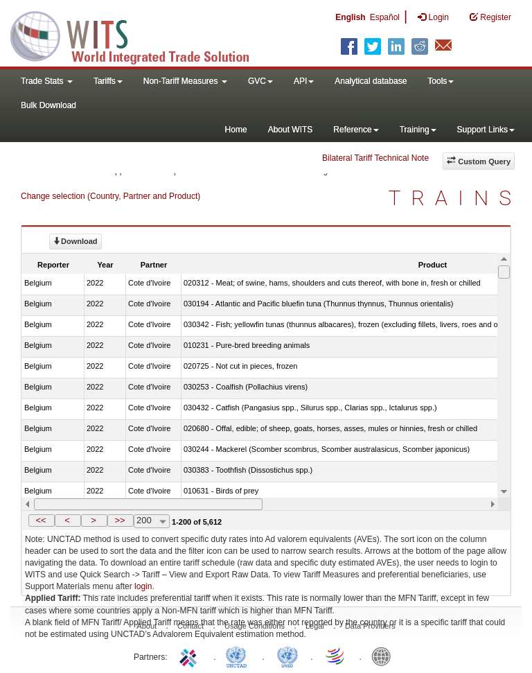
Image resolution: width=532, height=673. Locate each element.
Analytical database (371, 81)
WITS (138, 34)
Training (418, 129)
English (350, 17)
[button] (41, 520)
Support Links (486, 129)
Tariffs (108, 81)
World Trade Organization (336, 656)
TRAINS (455, 198)
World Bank (384, 656)
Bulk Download (48, 105)
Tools (440, 81)
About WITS (290, 129)
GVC (260, 81)
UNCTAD (239, 656)
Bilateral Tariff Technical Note (375, 158)
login (143, 586)
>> (119, 520)
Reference (355, 129)
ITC (190, 656)
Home (236, 129)
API (304, 81)
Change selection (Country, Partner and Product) (110, 196)
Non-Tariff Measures (185, 81)
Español (385, 17)
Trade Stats (47, 81)
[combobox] (152, 521)
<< (40, 520)
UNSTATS (287, 656)
